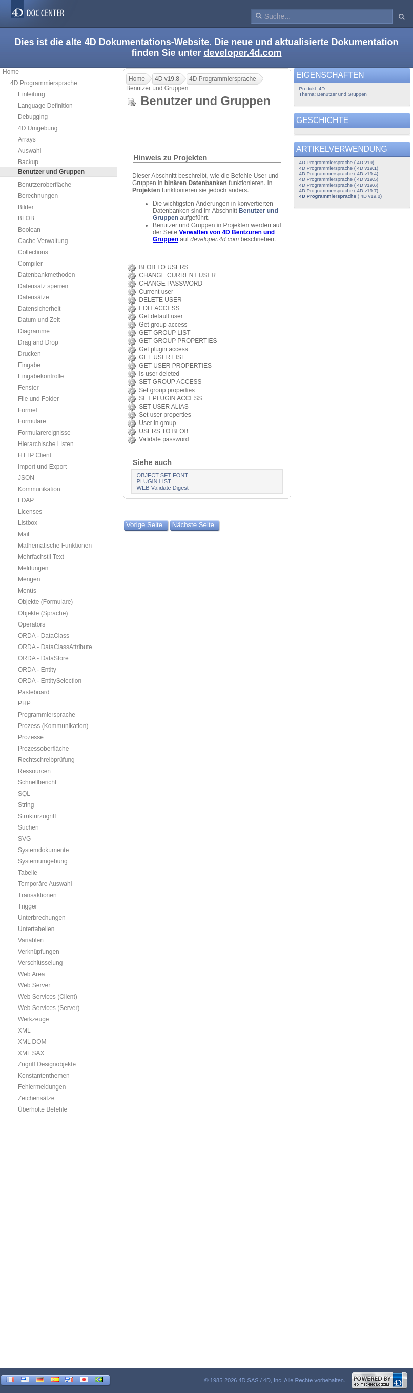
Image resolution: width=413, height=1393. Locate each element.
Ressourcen (34, 771)
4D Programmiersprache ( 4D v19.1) (339, 168)
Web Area (31, 974)
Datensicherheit (39, 308)
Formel (27, 410)
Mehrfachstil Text (41, 556)
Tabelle (27, 872)
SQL (24, 793)
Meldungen (33, 568)
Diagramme (34, 331)
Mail (23, 534)
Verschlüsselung (40, 962)
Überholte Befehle (42, 1109)
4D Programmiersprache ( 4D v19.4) (339, 173)
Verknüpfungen (38, 951)
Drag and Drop (38, 342)
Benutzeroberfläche (44, 184)
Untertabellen (36, 929)
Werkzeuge (33, 1019)
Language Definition (45, 105)
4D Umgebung (37, 128)
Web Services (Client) (47, 996)
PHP (24, 703)
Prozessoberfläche (43, 748)
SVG (24, 838)
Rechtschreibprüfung (46, 759)
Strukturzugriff (37, 816)
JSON (26, 477)
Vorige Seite (144, 525)
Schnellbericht (37, 782)
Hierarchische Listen (46, 444)
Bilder (26, 207)
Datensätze (33, 297)
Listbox (27, 523)
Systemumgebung (43, 861)
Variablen (31, 940)
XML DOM (32, 1041)
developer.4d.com (242, 53)
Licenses (30, 511)
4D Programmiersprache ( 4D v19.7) (339, 190)
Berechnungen (38, 195)
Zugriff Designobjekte (47, 1064)
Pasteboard (33, 692)
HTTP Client (34, 455)
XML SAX (31, 1053)
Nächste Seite (193, 525)
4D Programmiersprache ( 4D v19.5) (339, 179)
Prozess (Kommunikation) (53, 726)
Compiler (30, 263)
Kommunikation (39, 489)
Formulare (32, 421)
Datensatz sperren (43, 286)
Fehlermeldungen (42, 1087)
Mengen (29, 579)
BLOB (26, 218)
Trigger (27, 906)
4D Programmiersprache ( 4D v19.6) (339, 185)
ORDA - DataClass (43, 635)
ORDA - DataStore (43, 658)
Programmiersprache (46, 714)
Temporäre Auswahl (45, 883)
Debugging (33, 116)
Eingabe (29, 365)
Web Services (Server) (48, 1008)
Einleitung (31, 94)
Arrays (27, 139)
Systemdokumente (43, 850)
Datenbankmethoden (46, 274)
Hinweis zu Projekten (170, 158)
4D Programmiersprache (43, 83)
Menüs (27, 590)
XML (24, 1030)
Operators (31, 624)
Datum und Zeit (39, 320)
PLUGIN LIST (154, 481)
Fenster (28, 387)
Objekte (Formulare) (45, 601)
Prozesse (31, 737)
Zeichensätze (36, 1098)
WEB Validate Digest (163, 487)
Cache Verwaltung (43, 241)
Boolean (29, 229)
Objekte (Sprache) (43, 613)
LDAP (26, 500)
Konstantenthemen (44, 1075)
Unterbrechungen (42, 917)
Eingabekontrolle (41, 376)
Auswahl (29, 150)
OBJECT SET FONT (162, 475)
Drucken (29, 353)
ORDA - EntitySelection (49, 680)
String (26, 805)
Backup (28, 162)
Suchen (28, 827)
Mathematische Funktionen (55, 545)
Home (11, 71)
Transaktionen (37, 895)
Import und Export (42, 466)
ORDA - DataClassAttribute (55, 647)
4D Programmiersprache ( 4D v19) (337, 162)
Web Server (34, 985)
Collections (33, 252)
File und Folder (38, 398)
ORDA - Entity (37, 669)
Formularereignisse (44, 432)
